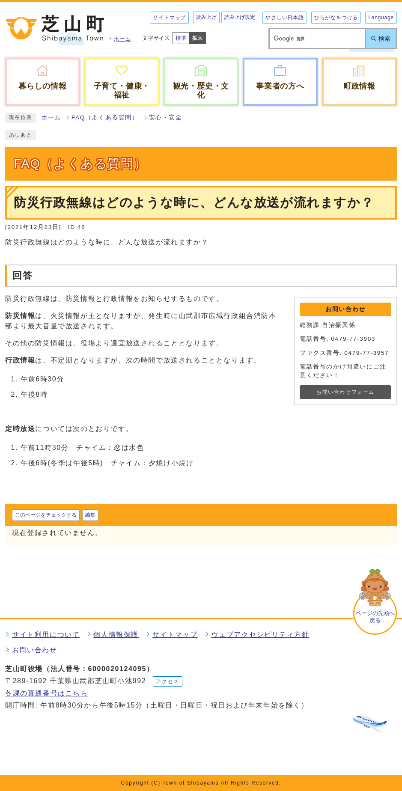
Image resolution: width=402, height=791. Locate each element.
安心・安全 (165, 117)
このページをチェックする (46, 515)
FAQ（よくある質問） (105, 117)
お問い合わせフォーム (345, 392)
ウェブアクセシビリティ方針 (260, 634)
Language (381, 18)
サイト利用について (46, 634)
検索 (384, 38)
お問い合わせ (34, 650)
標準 (181, 38)
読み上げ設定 (239, 17)
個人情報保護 (116, 634)
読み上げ (206, 17)
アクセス (167, 681)
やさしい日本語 (284, 18)
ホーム (51, 117)
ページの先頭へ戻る (375, 617)
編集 (90, 515)
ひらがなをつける (336, 18)
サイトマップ (169, 18)
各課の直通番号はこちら (46, 693)
